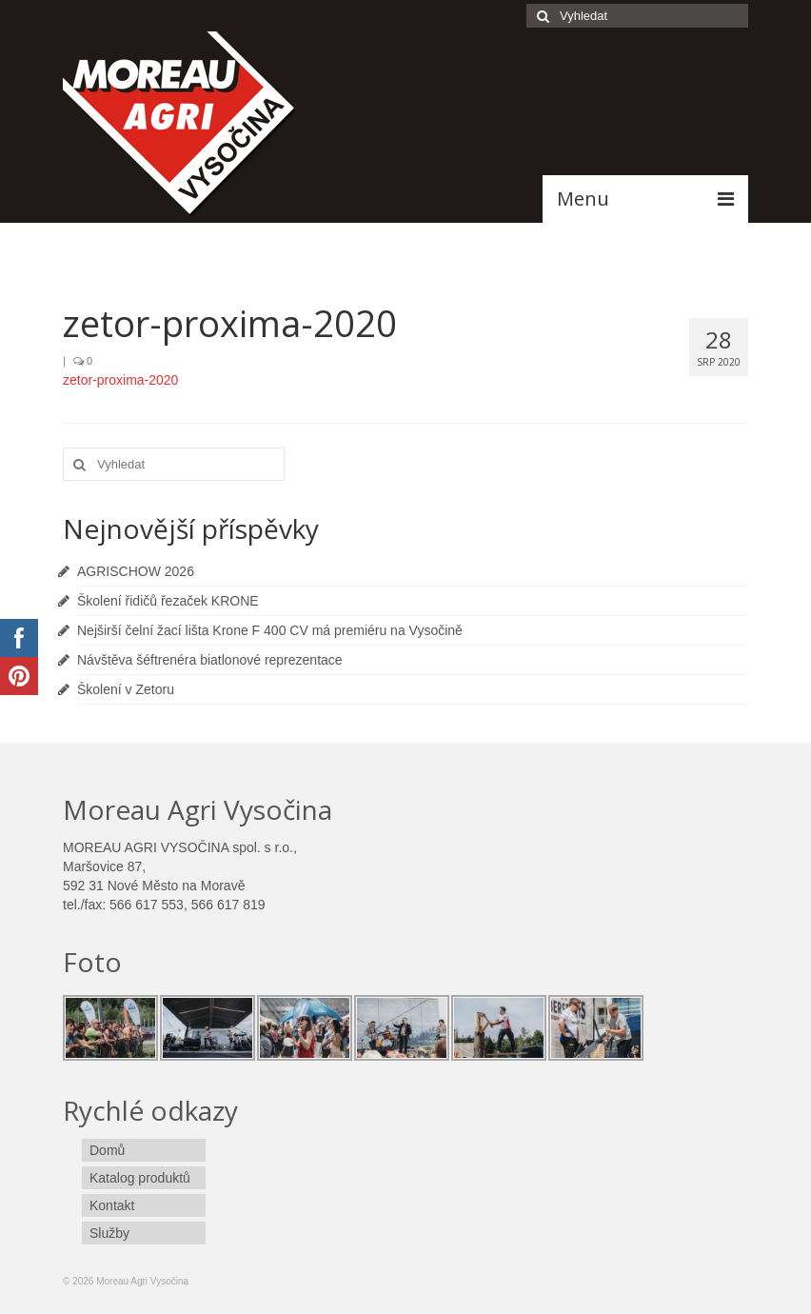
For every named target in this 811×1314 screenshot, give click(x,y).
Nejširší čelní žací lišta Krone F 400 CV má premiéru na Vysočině (270, 630)
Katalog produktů (139, 1177)
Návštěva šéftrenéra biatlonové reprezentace (210, 659)
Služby (109, 1233)
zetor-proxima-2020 (120, 380)
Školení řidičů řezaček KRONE (168, 600)
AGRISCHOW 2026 (135, 571)
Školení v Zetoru (125, 689)
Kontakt (111, 1205)
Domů (107, 1150)
